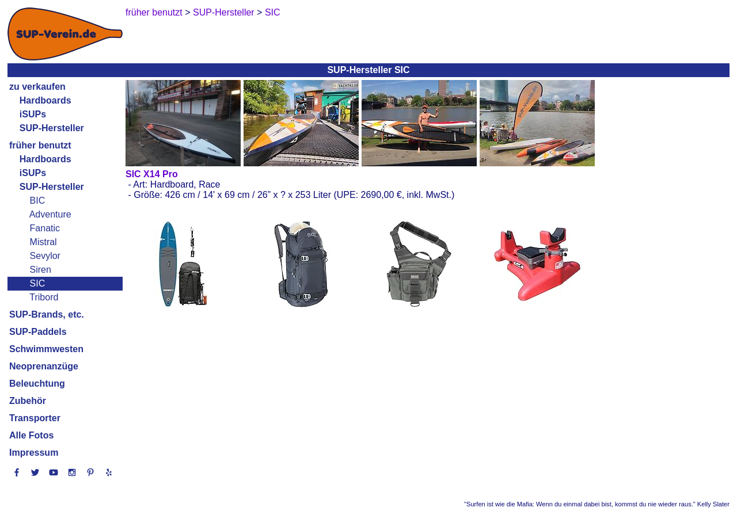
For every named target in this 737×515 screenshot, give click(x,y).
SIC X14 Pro (152, 174)
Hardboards (45, 100)
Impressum (33, 452)
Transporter (34, 418)
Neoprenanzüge (43, 366)
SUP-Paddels (38, 332)
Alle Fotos (31, 435)
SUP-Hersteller (52, 128)
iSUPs (33, 114)
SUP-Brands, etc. (46, 314)
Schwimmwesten (46, 349)
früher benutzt (40, 145)
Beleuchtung (37, 383)
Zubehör (27, 401)
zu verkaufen (37, 86)
